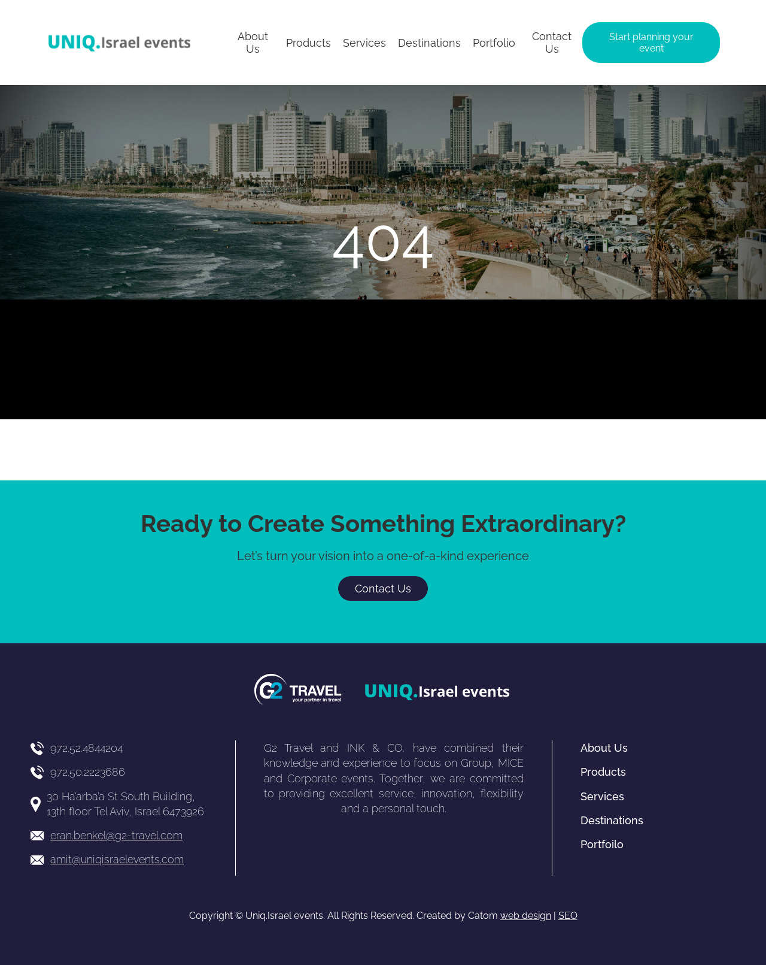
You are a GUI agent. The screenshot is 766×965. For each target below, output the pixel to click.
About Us (604, 748)
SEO (567, 915)
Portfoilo (602, 844)
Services (602, 796)
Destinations (611, 820)
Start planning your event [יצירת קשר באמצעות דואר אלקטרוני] (651, 42)
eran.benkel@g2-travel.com (116, 835)
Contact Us (383, 588)
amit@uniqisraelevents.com (117, 859)
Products (603, 772)
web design (525, 915)
